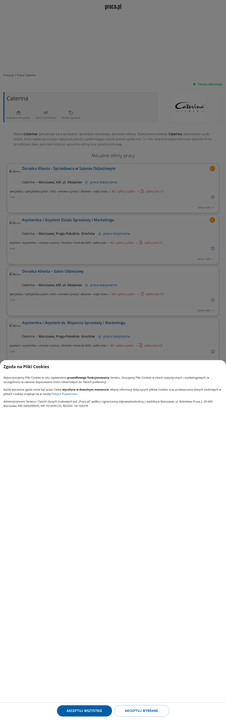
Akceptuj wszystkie (84, 711)
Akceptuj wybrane (141, 711)
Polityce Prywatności (64, 394)
